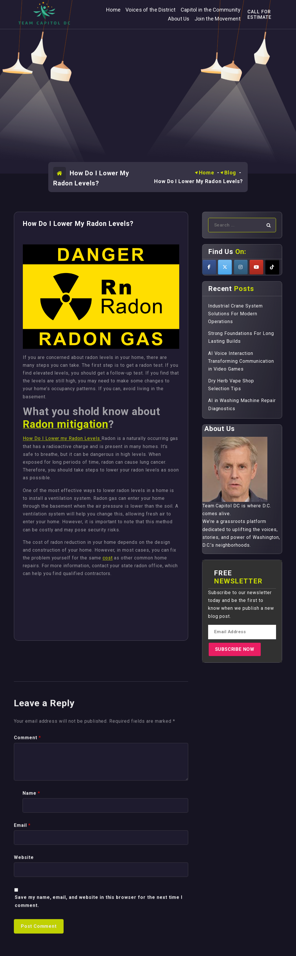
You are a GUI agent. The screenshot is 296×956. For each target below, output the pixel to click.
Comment (27, 874)
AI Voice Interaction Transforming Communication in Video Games (241, 361)
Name (31, 930)
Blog (230, 173)
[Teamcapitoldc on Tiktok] (272, 267)
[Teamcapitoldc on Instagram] (241, 267)
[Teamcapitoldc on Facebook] (209, 267)
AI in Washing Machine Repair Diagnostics (242, 404)
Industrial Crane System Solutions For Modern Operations (235, 313)
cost (108, 558)
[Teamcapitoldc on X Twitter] (225, 267)
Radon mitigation (65, 424)
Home (206, 173)
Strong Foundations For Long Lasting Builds (241, 337)
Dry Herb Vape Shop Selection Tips (231, 384)
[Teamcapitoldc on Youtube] (256, 267)
